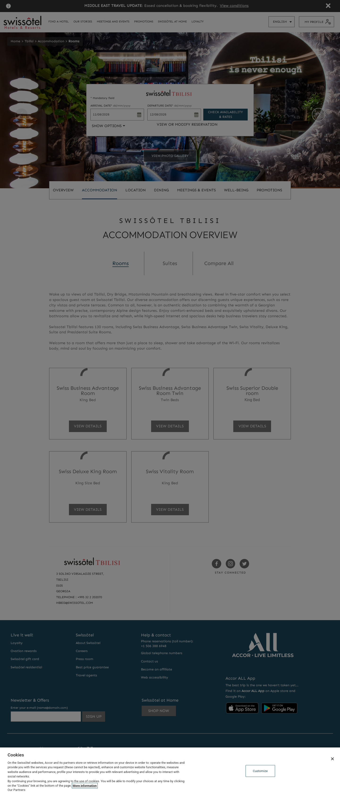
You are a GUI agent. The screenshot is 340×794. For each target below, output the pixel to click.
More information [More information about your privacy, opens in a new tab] (85, 785)
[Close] (332, 759)
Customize (260, 771)
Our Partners (16, 790)
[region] (170, 770)
